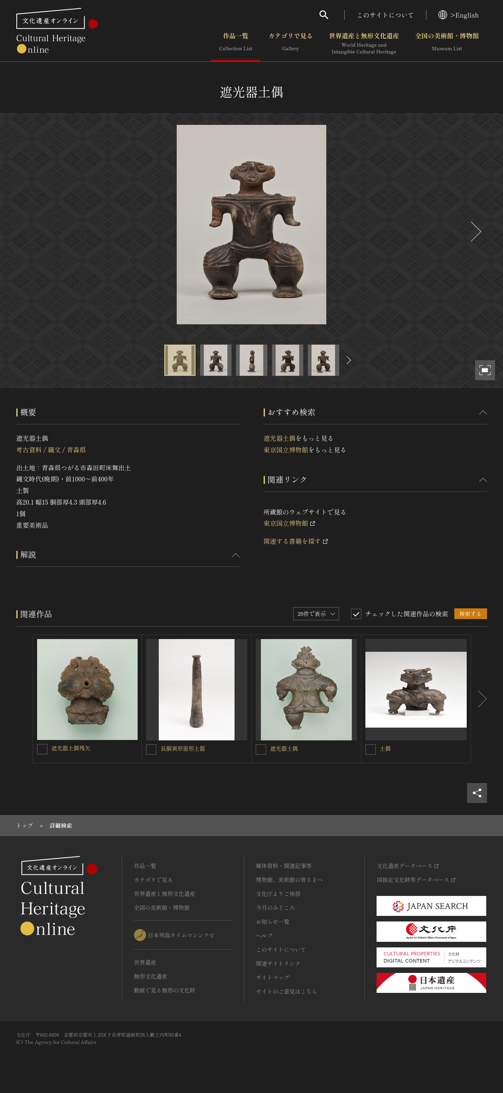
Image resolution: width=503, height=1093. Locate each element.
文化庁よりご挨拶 (278, 894)
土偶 (385, 748)
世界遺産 (145, 962)
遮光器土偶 (280, 438)
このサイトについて (385, 15)
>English (458, 15)
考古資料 (29, 449)
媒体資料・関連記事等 (284, 866)
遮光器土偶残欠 (71, 748)
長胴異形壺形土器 (182, 748)
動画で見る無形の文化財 (164, 990)
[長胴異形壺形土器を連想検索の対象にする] (151, 749)
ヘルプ (264, 935)
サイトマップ (273, 977)
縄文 (54, 449)
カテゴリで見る (290, 43)
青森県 (76, 449)
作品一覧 (235, 43)
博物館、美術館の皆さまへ (289, 880)
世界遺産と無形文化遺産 (364, 43)
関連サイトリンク (278, 963)
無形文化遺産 (151, 976)
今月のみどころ (275, 907)
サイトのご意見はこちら (287, 991)
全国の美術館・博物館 (447, 43)
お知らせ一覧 (273, 921)
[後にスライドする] (475, 231)
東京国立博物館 (286, 449)
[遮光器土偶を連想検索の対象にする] (261, 749)
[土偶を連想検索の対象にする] (370, 749)
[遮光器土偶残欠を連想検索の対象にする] (42, 749)
